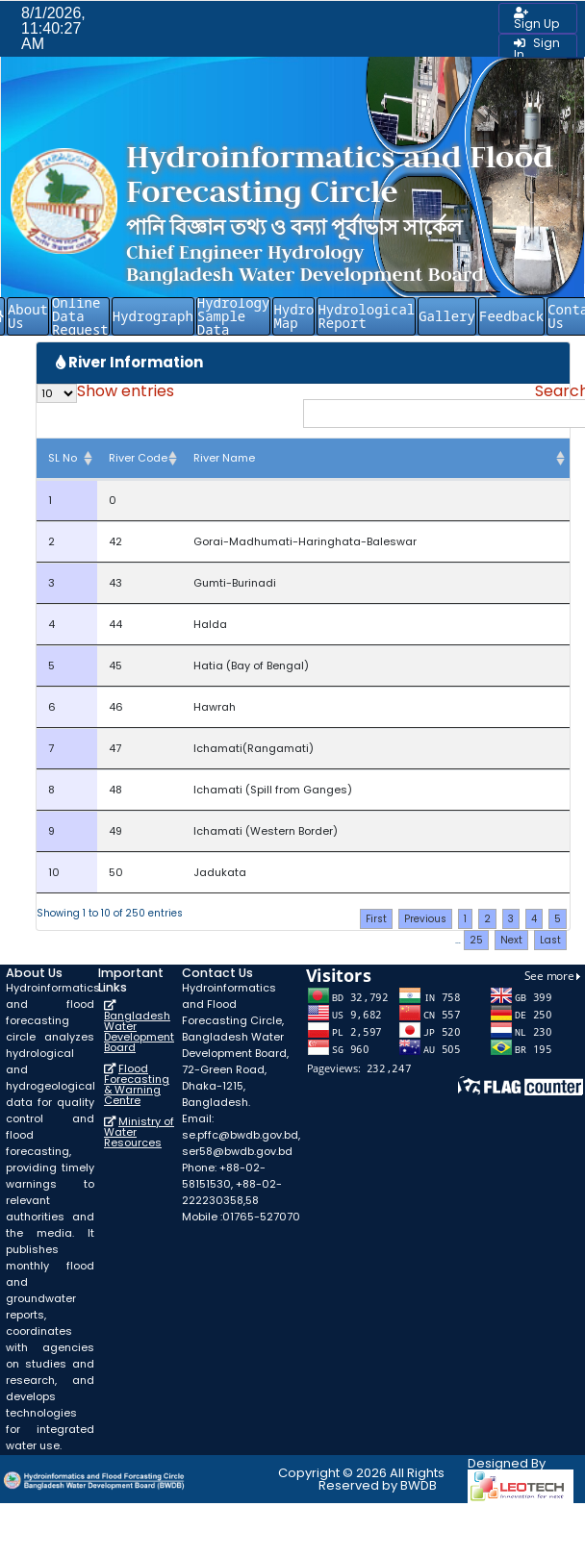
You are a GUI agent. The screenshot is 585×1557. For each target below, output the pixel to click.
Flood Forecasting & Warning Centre (136, 1084)
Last (550, 940)
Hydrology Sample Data (233, 316)
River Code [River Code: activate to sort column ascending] (138, 457)
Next (511, 940)
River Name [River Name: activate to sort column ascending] (224, 457)
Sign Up (536, 19)
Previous (425, 919)
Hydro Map (293, 316)
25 (476, 940)
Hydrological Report (366, 316)
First (376, 919)
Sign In (537, 49)
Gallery (447, 316)
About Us (28, 316)
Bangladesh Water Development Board (139, 1031)
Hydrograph (153, 316)
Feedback (511, 316)
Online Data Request (80, 316)
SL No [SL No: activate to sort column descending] (62, 457)
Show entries (105, 393)
